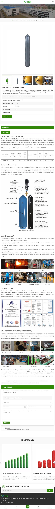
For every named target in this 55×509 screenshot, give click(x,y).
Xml (35, 501)
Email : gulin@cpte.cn (7, 492)
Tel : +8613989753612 (8, 489)
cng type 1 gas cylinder (11, 380)
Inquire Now (7, 116)
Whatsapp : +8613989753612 (9, 497)
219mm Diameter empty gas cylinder (24, 380)
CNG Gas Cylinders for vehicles (23, 20)
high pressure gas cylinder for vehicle (39, 380)
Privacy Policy (40, 501)
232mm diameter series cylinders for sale (8, 461)
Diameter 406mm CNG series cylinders (26, 461)
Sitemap (31, 501)
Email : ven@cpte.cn (7, 495)
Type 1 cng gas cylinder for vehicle (15, 397)
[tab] (5, 132)
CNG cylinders (6, 140)
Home (13, 20)
